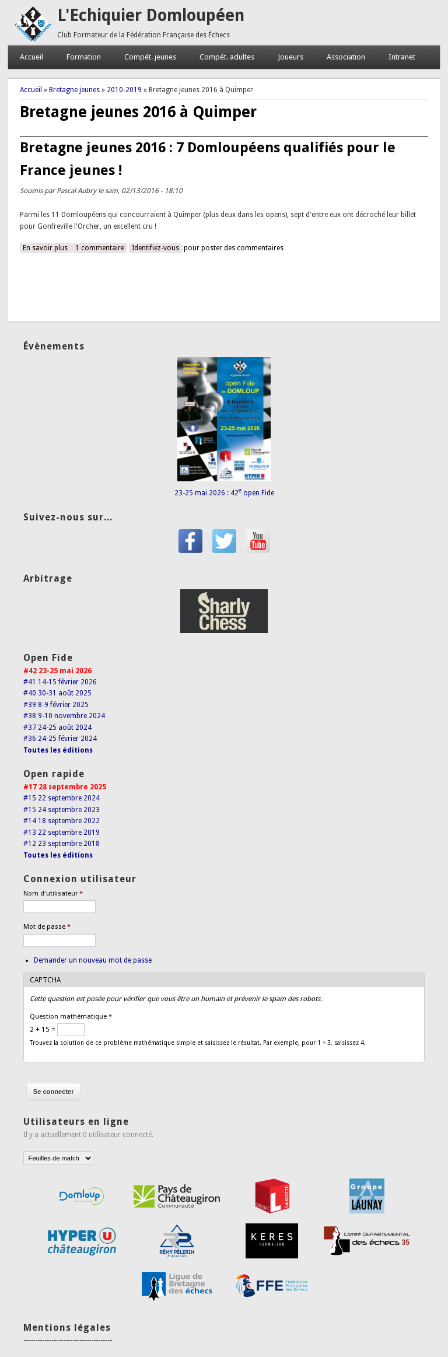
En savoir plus (47, 247)
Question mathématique (71, 1016)
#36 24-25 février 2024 (60, 739)
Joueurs (290, 57)
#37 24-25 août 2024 (57, 727)
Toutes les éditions (58, 750)
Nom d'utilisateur (53, 893)
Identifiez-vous (155, 248)
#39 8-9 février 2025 (56, 705)
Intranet (401, 57)
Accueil (31, 57)
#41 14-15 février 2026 (60, 682)
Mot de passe (47, 927)
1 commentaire (99, 248)
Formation (83, 57)
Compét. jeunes (150, 57)
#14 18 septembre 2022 (61, 821)
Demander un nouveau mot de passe (93, 960)
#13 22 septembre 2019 (61, 832)
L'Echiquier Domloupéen (150, 15)
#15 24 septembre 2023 (61, 810)
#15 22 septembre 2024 (61, 798)
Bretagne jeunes (74, 90)
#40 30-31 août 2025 (57, 693)
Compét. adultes (227, 57)
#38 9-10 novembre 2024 (64, 716)
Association (346, 57)
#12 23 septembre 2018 (61, 844)
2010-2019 (124, 90)
